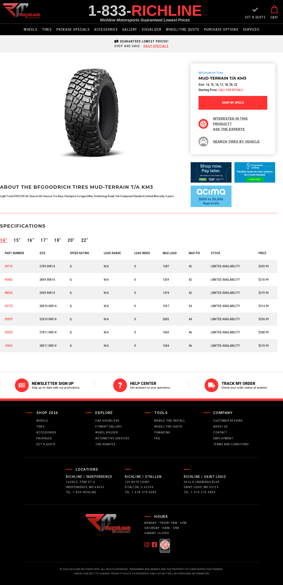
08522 (9, 293)
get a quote (46, 444)
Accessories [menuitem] (106, 29)
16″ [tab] (30, 240)
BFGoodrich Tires (210, 73)
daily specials (156, 46)
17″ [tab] (44, 240)
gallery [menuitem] (129, 29)
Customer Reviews (228, 420)
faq (157, 438)
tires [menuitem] (47, 29)
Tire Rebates (105, 444)
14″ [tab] (3, 240)
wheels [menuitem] (31, 29)
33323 (9, 332)
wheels (42, 420)
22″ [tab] (84, 240)
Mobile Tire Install (169, 420)
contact (220, 432)
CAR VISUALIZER (107, 420)
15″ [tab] (17, 240)
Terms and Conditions (231, 444)
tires (40, 426)
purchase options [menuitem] (221, 29)
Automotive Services (112, 438)
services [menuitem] (251, 29)
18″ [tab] (57, 240)
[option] (91, 112)
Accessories (46, 432)
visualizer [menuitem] (151, 29)
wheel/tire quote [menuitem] (182, 29)
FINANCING (162, 432)
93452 (9, 279)
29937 (9, 319)
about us (220, 426)
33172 (9, 306)
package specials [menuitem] (73, 29)
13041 (9, 346)
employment (223, 438)
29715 (9, 266)
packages (44, 438)
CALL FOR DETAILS (230, 90)
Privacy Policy (121, 573)
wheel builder (106, 432)
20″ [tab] (71, 240)
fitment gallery (108, 426)
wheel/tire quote (168, 426)
